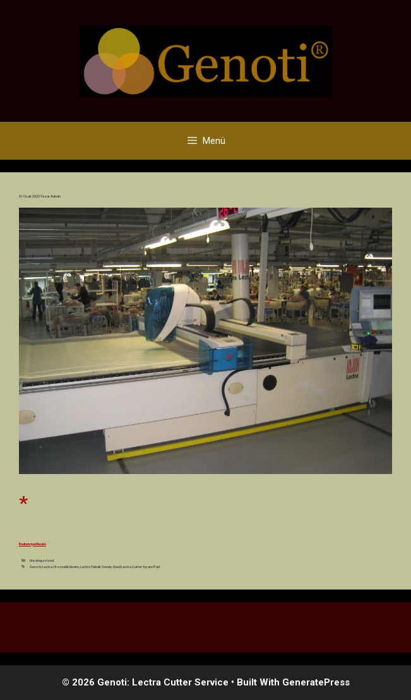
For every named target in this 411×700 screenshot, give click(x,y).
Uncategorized (42, 560)
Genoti (35, 566)
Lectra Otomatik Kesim (60, 566)
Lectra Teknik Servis (96, 566)
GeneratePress (316, 682)
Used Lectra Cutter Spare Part (136, 566)
